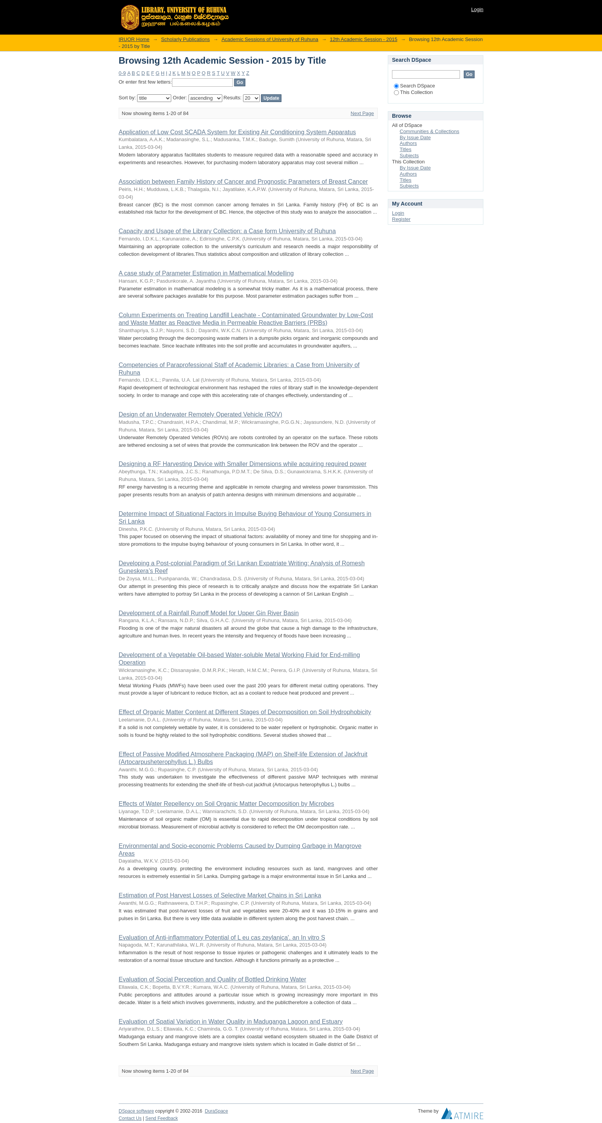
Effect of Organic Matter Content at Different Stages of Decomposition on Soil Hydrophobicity (245, 712)
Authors (408, 143)
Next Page (362, 113)
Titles (406, 149)
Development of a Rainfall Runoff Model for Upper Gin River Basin (209, 613)
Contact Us (130, 1118)
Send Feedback (162, 1118)
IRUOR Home (134, 39)
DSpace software (136, 1111)
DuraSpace (216, 1111)
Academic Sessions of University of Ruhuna (270, 39)
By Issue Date (415, 137)
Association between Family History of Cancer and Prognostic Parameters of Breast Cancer (243, 181)
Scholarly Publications (185, 39)
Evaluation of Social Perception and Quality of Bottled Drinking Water (212, 979)
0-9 (122, 73)
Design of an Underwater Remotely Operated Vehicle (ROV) (200, 414)
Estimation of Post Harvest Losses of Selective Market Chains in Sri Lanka (220, 895)
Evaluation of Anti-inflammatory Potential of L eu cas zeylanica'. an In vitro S (222, 937)
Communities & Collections (429, 131)
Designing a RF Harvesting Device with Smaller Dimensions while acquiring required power (243, 464)
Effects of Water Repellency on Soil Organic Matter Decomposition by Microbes (226, 803)
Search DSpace (414, 86)
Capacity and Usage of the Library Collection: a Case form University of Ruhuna (227, 231)
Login (477, 9)
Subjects (409, 155)
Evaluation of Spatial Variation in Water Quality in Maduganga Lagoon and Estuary (230, 1021)
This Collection (413, 92)
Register (401, 219)
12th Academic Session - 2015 (363, 39)
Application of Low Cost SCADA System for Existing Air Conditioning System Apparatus (237, 132)
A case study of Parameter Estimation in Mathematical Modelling (206, 273)
